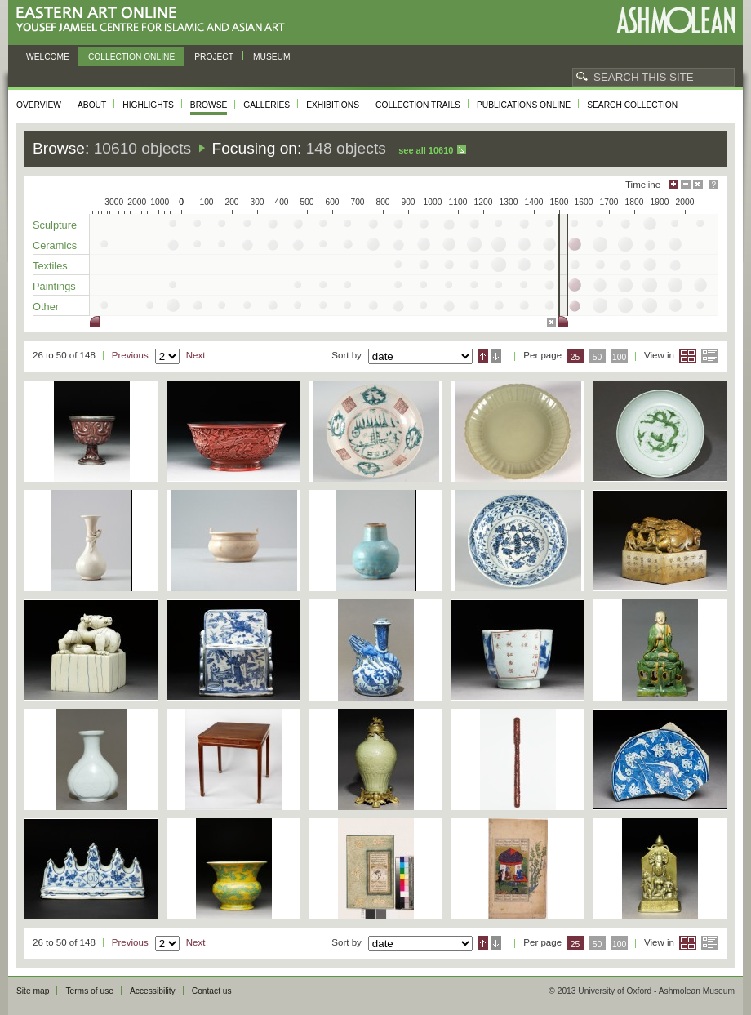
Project (213, 56)
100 (619, 357)
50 (597, 357)
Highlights (148, 104)
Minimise (686, 184)
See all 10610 (425, 150)
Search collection (632, 104)
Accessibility (153, 990)
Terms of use (89, 990)
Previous (130, 355)
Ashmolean (675, 20)
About (92, 104)
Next (196, 355)
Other (46, 306)
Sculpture (55, 225)
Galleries (266, 104)
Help (713, 184)
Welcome (47, 56)
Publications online (524, 104)
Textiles (50, 266)
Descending (496, 356)
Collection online (131, 56)
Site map (32, 990)
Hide (698, 184)
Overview (38, 104)
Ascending (483, 356)
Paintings (54, 286)
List (709, 356)
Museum (272, 56)
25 (575, 357)
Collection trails (418, 104)
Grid (687, 356)
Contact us (212, 990)
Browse (209, 104)
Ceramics (55, 245)
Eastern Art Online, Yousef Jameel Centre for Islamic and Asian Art (154, 20)
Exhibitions (332, 104)
